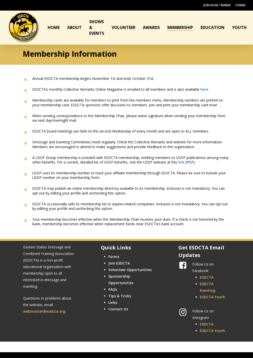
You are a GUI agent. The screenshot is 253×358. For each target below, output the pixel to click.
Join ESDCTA (119, 263)
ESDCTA (206, 277)
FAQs (112, 289)
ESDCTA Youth (212, 297)
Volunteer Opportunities (130, 269)
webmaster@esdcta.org (44, 311)
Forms (113, 256)
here (204, 89)
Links (112, 302)
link (181, 162)
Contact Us (118, 309)
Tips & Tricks (119, 296)
